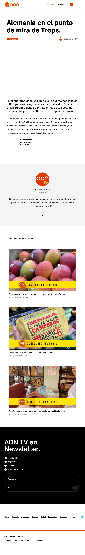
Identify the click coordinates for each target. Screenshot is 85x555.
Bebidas (35, 517)
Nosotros (63, 517)
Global (43, 517)
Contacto (72, 517)
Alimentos (12, 39)
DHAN (20, 536)
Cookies (28, 540)
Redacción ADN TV (42, 190)
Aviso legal (39, 540)
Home (6, 517)
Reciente (15, 517)
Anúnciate (8, 540)
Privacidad (19, 540)
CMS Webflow (10, 536)
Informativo (52, 517)
